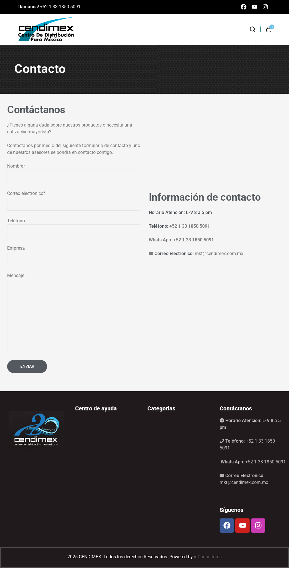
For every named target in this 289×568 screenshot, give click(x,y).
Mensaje (73, 313)
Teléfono (73, 228)
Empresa (73, 255)
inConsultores (208, 556)
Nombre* (73, 173)
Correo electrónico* (73, 201)
